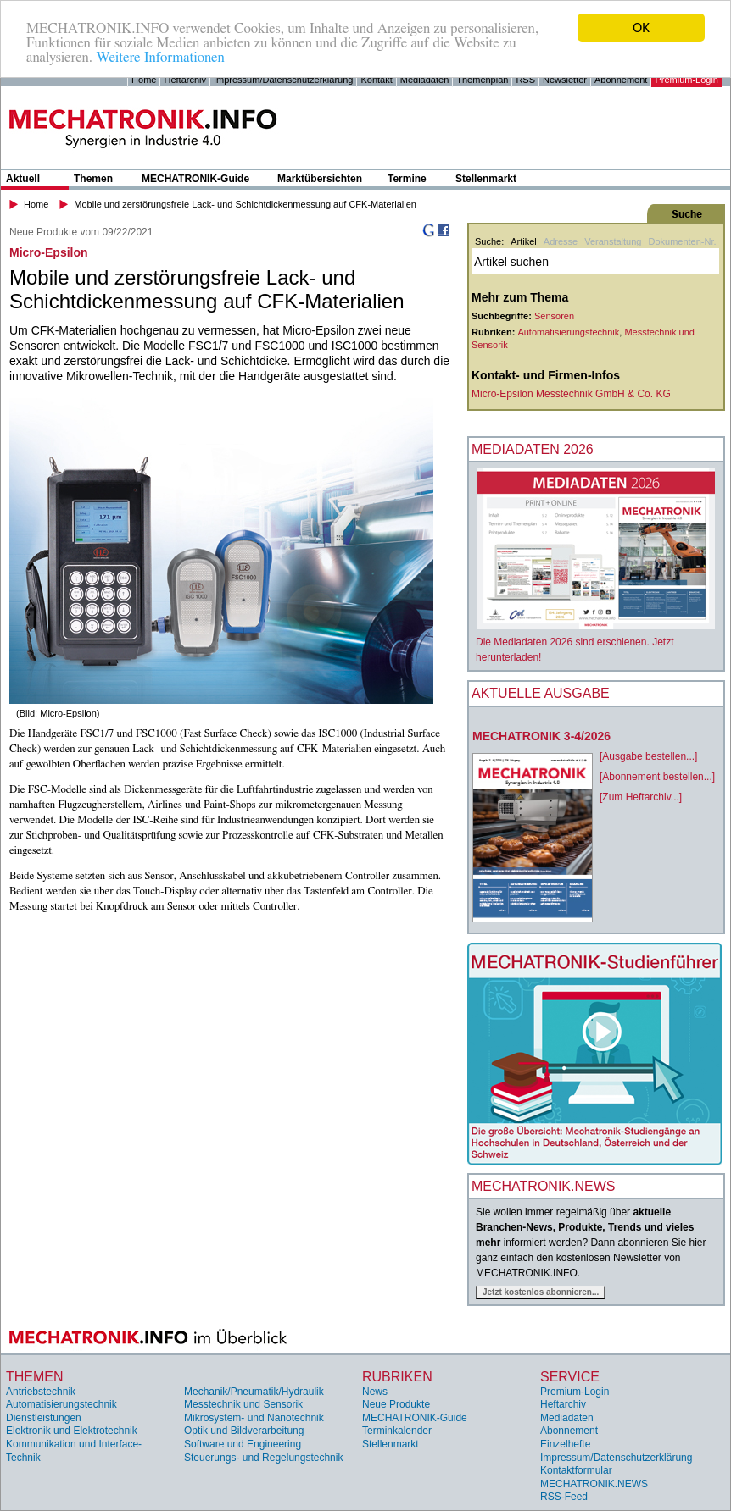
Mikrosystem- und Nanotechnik (254, 1418)
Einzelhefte (565, 1444)
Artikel (524, 241)
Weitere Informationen (160, 57)
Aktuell (23, 179)
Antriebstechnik (40, 1392)
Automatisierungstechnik (568, 332)
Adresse (561, 241)
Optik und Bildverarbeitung (244, 1430)
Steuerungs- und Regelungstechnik (263, 1458)
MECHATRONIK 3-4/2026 (541, 736)
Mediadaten (424, 80)
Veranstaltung (612, 241)
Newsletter (565, 80)
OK (641, 27)
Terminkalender (397, 1430)
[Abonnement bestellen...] (657, 777)
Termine (407, 179)
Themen (93, 179)
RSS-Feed (564, 1497)
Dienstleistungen (43, 1418)
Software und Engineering (242, 1444)
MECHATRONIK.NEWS (594, 1484)
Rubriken (397, 1377)
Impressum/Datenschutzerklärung (283, 80)
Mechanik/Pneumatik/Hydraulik (254, 1392)
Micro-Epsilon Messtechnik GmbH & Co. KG (571, 394)
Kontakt (376, 80)
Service (570, 1377)
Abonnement (620, 80)
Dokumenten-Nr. (682, 241)
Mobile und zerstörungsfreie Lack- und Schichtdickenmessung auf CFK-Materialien (245, 204)
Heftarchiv (185, 80)
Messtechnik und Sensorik (243, 1404)
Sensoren (554, 316)
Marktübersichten (319, 179)
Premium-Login (686, 80)
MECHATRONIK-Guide (195, 179)
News (375, 1392)
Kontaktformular (576, 1470)
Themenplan (482, 80)
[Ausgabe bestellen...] (648, 756)
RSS (525, 80)
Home (143, 80)
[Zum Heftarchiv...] (641, 797)
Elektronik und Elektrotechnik (71, 1430)
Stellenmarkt (485, 179)
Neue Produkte (396, 1404)
